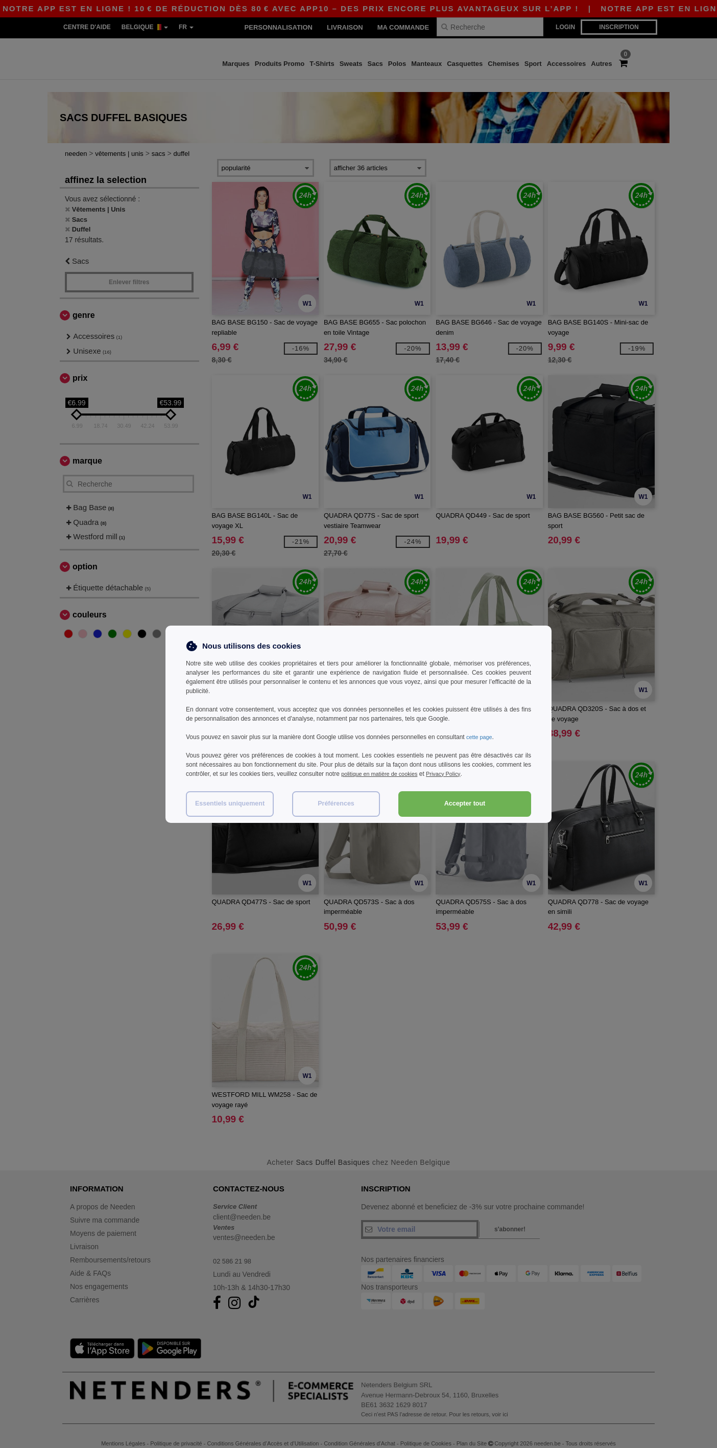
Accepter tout (465, 803)
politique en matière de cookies (383, 773)
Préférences (336, 803)
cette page (480, 737)
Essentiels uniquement (230, 803)
